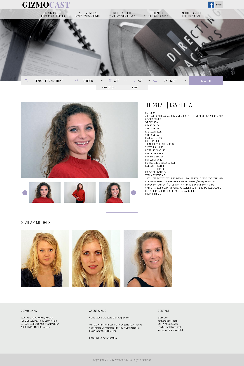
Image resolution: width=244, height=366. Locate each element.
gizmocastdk (177, 330)
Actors (41, 317)
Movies (37, 320)
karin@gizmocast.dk (167, 320)
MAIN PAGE (53, 14)
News (34, 317)
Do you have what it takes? (46, 323)
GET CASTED (122, 14)
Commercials (51, 320)
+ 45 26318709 (170, 323)
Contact (47, 327)
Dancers (49, 317)
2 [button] (122, 295)
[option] (45, 258)
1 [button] (117, 295)
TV (43, 320)
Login (219, 4)
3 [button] (126, 295)
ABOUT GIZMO (191, 14)
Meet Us (38, 327)
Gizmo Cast (175, 327)
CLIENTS (157, 14)
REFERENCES (87, 14)
